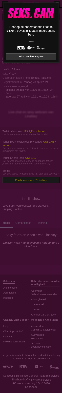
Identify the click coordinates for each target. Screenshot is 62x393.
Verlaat (31, 41)
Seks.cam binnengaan (31, 56)
